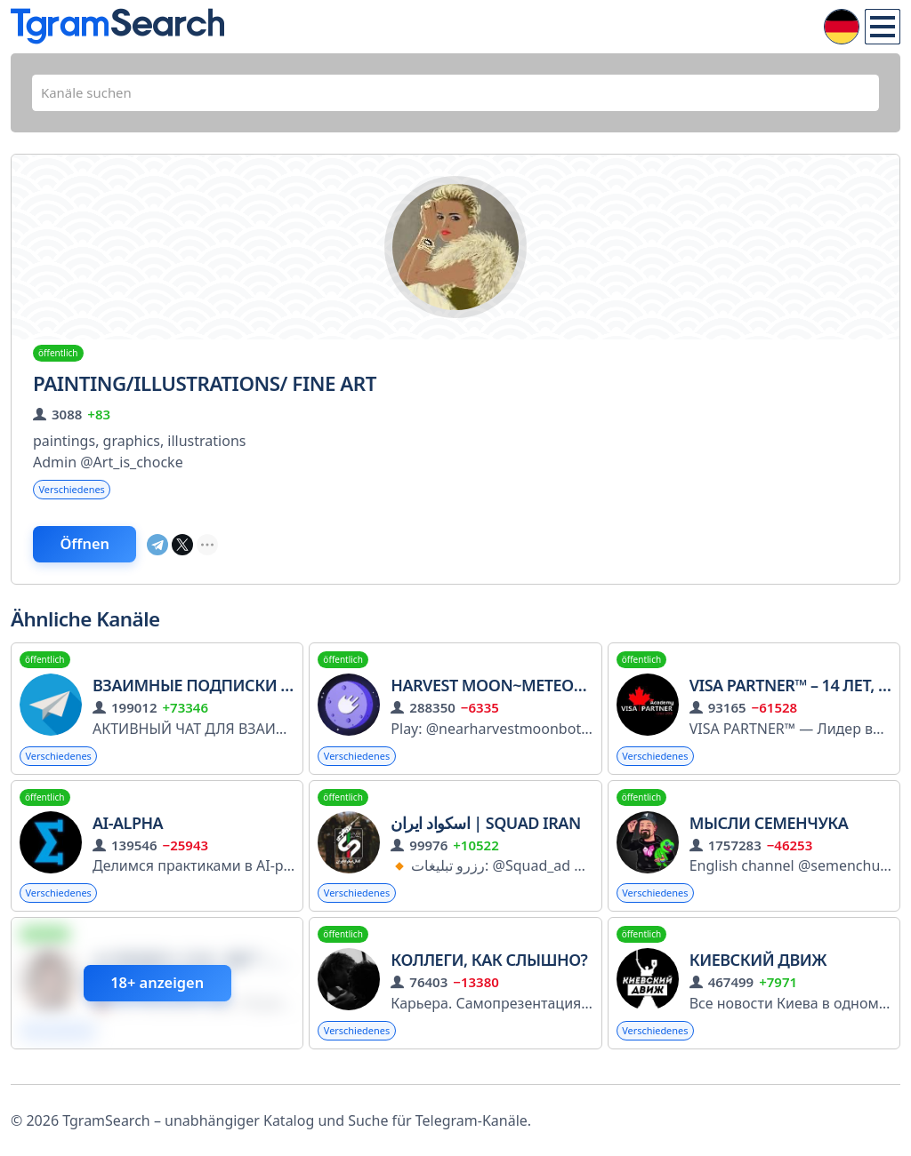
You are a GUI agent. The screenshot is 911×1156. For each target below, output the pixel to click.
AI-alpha (128, 833)
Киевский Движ (758, 973)
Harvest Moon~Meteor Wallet (518, 695)
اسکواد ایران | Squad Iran (485, 833)
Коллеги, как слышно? (489, 973)
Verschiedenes (75, 494)
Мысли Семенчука (769, 833)
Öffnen (102, 551)
